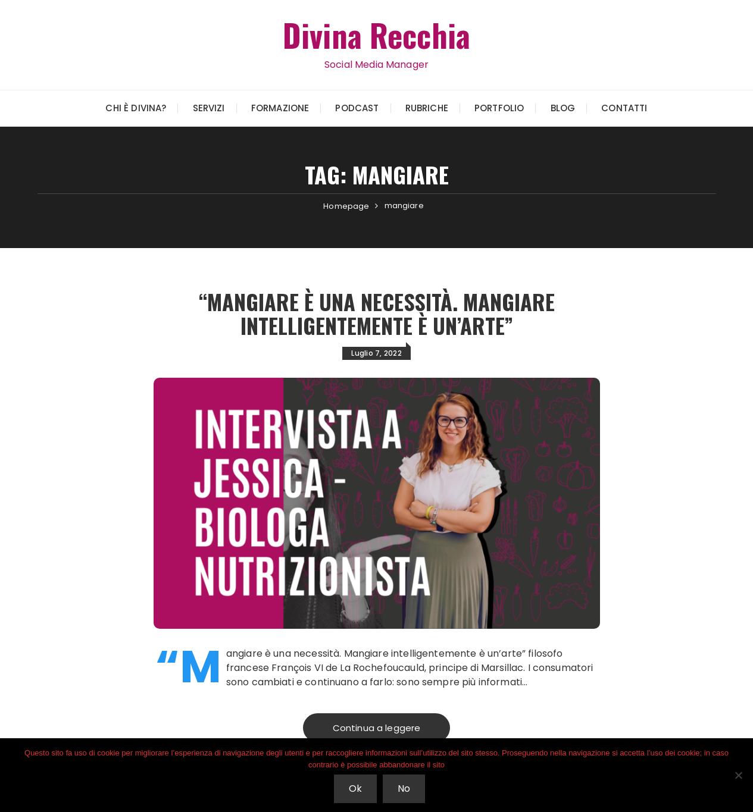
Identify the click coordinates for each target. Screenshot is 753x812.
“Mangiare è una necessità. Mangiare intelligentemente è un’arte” (377, 313)
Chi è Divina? (135, 108)
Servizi (209, 108)
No (404, 788)
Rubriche (426, 108)
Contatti (624, 108)
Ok (355, 788)
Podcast (357, 108)
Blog (563, 108)
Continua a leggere (377, 728)
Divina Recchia (376, 35)
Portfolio (499, 108)
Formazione (280, 108)
